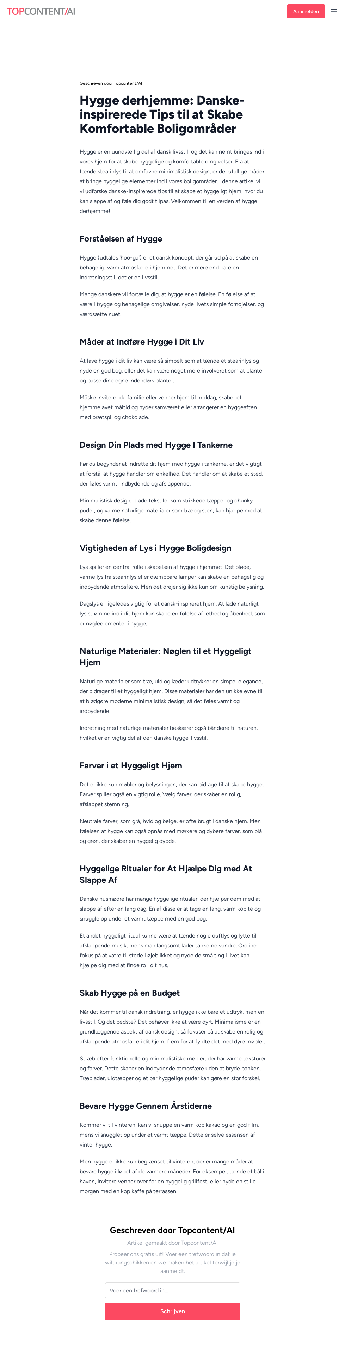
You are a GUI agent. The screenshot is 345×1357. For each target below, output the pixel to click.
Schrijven (172, 1311)
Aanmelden (306, 11)
